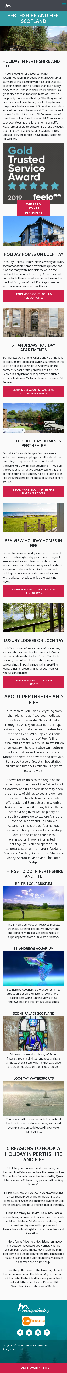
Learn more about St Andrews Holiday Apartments (33, 391)
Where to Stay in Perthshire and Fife (33, 210)
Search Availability (34, 1368)
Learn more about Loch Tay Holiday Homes (33, 296)
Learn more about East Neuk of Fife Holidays (33, 591)
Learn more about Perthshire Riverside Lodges (33, 491)
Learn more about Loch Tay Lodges (33, 682)
